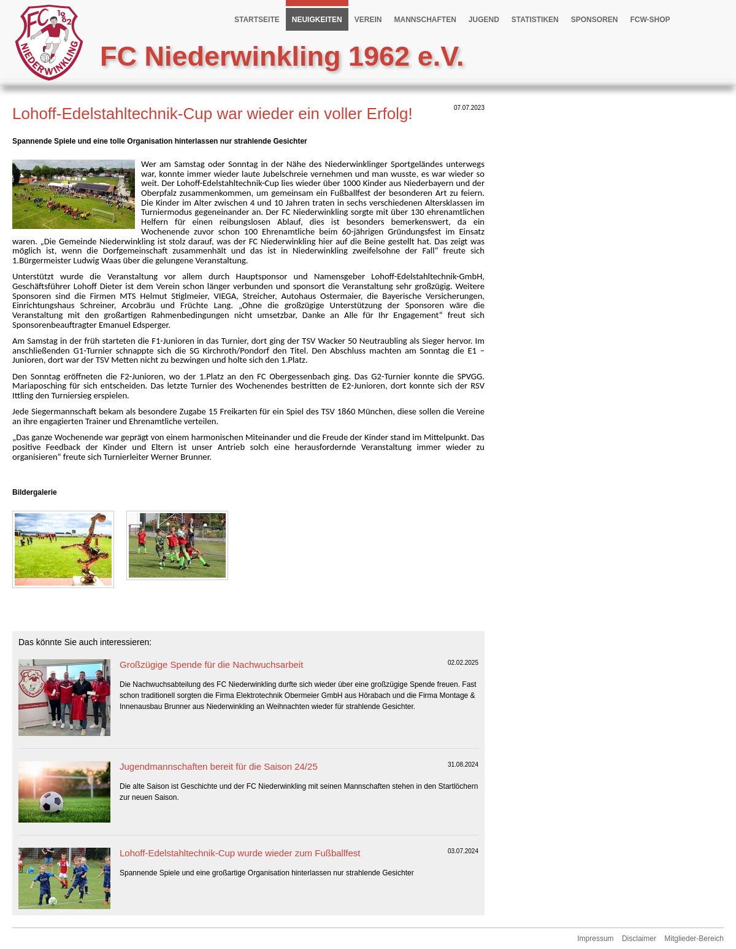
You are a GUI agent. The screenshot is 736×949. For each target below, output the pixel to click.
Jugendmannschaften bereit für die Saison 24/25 (219, 766)
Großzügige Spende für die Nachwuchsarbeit (211, 664)
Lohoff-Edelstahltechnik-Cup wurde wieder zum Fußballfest (240, 853)
